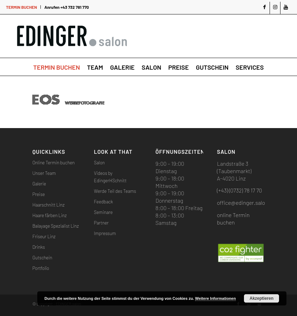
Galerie (39, 184)
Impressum (105, 233)
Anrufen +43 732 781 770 (66, 7)
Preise (38, 194)
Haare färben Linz (49, 215)
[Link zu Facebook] (264, 8)
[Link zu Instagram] (275, 8)
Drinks (38, 247)
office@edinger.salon (242, 202)
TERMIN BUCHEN (21, 7)
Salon (99, 162)
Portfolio (40, 268)
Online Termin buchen (53, 162)
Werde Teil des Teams (115, 191)
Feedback (103, 201)
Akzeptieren (261, 298)
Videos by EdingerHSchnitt (110, 176)
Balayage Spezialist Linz (55, 226)
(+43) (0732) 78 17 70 (239, 190)
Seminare (103, 212)
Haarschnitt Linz (48, 205)
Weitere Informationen (215, 298)
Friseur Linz (44, 236)
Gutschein (42, 257)
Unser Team (44, 173)
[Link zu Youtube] (285, 8)
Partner (101, 223)
